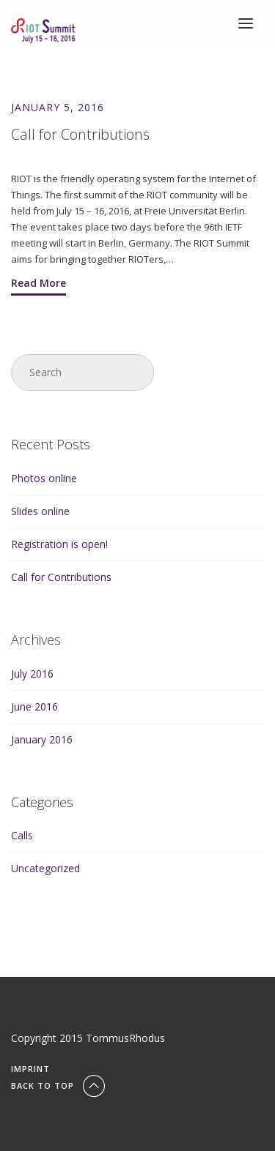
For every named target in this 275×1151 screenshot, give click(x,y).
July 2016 (32, 674)
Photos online (44, 478)
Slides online (40, 511)
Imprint (30, 1069)
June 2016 (34, 706)
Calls (22, 835)
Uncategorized (45, 868)
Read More (38, 283)
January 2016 (42, 739)
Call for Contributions (61, 577)
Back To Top (59, 1085)
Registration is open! (59, 544)
